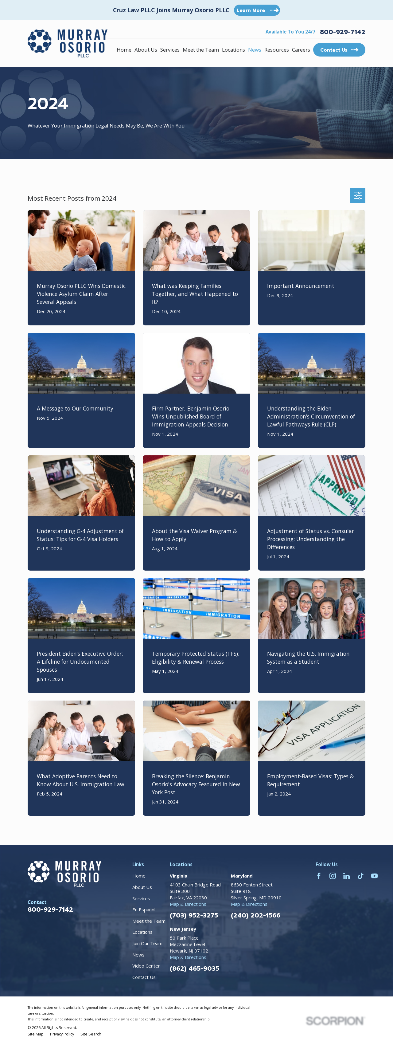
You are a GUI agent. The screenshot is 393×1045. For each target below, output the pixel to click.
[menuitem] (36, 1034)
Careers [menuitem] (301, 49)
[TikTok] (360, 876)
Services (141, 898)
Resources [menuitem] (276, 49)
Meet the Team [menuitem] (201, 49)
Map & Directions (188, 904)
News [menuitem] (254, 49)
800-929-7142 (342, 32)
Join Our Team (147, 943)
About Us (142, 887)
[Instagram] (332, 876)
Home (139, 876)
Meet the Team (148, 921)
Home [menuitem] (124, 49)
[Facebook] (319, 876)
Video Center (146, 966)
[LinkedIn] (346, 876)
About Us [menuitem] (145, 49)
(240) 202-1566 (255, 915)
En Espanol (143, 909)
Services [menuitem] (170, 49)
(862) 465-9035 (194, 968)
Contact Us (144, 977)
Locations (142, 932)
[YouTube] (374, 876)
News (138, 955)
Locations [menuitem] (233, 49)
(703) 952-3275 (194, 915)
